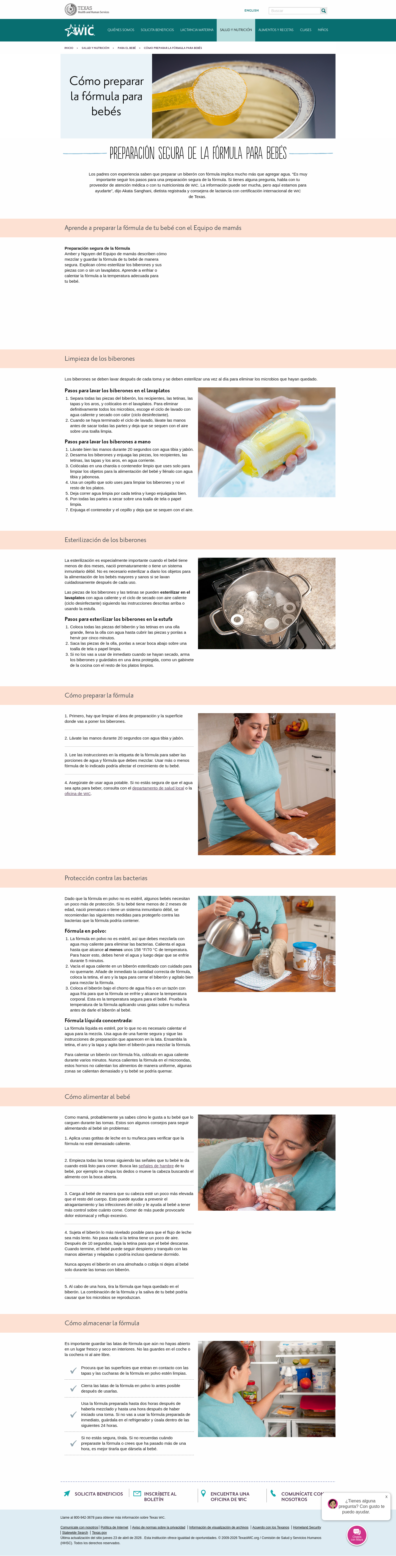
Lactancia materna (196, 30)
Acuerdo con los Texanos (270, 1527)
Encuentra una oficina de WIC (230, 1496)
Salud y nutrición (236, 30)
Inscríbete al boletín (160, 1496)
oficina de (78, 793)
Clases (305, 30)
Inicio (68, 48)
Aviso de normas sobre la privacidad (158, 1527)
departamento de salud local (158, 788)
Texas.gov (99, 1533)
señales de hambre (156, 1165)
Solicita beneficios (157, 30)
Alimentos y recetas (275, 30)
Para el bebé (127, 48)
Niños (323, 30)
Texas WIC (80, 30)
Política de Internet (114, 1527)
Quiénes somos (121, 30)
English (251, 11)
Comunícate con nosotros (302, 1496)
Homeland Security (307, 1527)
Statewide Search (75, 1533)
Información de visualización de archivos (218, 1527)
